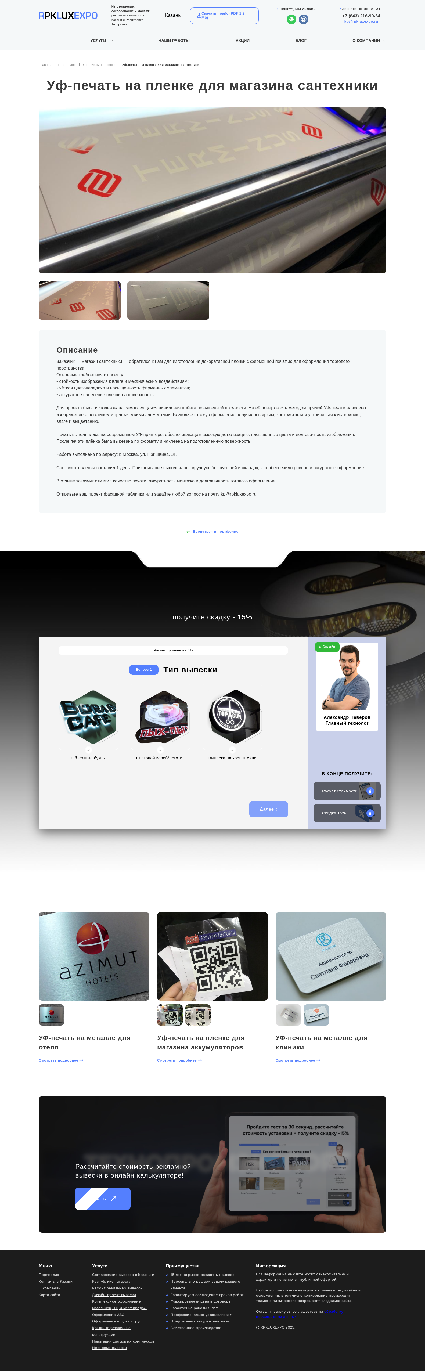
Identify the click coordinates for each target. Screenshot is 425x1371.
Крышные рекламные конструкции (111, 1331)
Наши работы (174, 40)
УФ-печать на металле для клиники (322, 1042)
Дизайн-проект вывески (114, 1295)
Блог (301, 40)
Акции (243, 40)
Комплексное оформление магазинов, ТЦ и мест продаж (119, 1304)
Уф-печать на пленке (99, 64)
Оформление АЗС (108, 1314)
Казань (173, 15)
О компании (366, 40)
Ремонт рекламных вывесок (117, 1288)
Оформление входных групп (118, 1321)
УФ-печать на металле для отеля (85, 1042)
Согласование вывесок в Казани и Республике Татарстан (123, 1278)
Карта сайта (49, 1295)
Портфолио (67, 64)
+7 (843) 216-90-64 (361, 15)
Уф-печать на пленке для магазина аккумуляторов (201, 1042)
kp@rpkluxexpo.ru (361, 21)
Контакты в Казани (56, 1281)
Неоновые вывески (109, 1347)
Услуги (98, 40)
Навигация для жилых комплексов (123, 1341)
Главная (45, 64)
